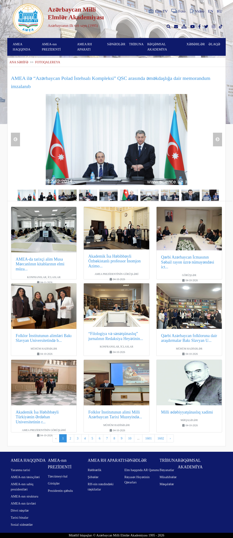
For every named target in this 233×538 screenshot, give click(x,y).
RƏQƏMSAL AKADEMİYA (157, 46)
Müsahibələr (168, 477)
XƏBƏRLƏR (195, 44)
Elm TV (158, 11)
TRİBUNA (136, 44)
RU (219, 11)
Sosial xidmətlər (22, 524)
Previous (15, 139)
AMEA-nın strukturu (24, 496)
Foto (178, 11)
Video (196, 11)
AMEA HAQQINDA (21, 46)
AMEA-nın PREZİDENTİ (51, 46)
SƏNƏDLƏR (116, 44)
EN (210, 11)
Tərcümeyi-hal (57, 476)
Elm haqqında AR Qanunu (141, 470)
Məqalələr (167, 484)
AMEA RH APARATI (84, 46)
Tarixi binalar (19, 517)
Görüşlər (54, 483)
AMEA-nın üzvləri (23, 503)
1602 (160, 438)
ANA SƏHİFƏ (18, 62)
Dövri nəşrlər (20, 510)
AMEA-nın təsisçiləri (25, 477)
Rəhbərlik (94, 470)
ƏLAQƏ (214, 44)
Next (217, 139)
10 (129, 438)
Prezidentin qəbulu (60, 490)
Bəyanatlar (167, 470)
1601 (148, 438)
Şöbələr (93, 477)
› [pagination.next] (170, 438)
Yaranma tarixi (20, 470)
